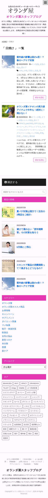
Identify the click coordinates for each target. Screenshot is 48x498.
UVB (25, 71)
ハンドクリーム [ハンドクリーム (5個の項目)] (9, 411)
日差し (19, 136)
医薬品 (5, 332)
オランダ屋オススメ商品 (13, 307)
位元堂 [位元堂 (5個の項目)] (26, 424)
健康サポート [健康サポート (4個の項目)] (14, 429)
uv (42, 123)
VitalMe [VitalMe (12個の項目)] (21, 388)
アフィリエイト (15, 464)
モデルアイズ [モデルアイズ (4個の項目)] (19, 420)
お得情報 (6, 310)
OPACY (22, 123)
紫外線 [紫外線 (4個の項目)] (22, 434)
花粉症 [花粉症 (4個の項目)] (5, 438)
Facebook (27, 464)
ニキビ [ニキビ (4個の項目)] (26, 406)
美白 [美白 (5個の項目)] (30, 434)
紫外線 (32, 136)
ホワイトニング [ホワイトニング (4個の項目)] (36, 415)
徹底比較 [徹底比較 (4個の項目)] (33, 429)
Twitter (36, 464)
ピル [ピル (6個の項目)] (4, 415)
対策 (42, 133)
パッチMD (35, 133)
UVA (21, 71)
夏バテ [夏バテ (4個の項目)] (24, 429)
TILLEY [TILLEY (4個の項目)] (6, 388)
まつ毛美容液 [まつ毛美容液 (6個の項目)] (32, 388)
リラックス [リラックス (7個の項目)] (7, 424)
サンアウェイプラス (33, 127)
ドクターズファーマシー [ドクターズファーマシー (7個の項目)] (12, 406)
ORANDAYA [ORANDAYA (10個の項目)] (34, 383)
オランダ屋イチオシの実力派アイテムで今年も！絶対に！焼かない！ (31, 109)
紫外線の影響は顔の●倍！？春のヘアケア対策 (30, 284)
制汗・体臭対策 (9, 329)
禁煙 (4, 347)
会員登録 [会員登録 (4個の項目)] (17, 424)
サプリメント (8, 318)
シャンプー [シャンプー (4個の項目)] (36, 397)
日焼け (31, 71)
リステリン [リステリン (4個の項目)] (31, 420)
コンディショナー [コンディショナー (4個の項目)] (22, 397)
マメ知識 (35, 64)
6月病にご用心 (24, 247)
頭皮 (36, 71)
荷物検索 (12, 462)
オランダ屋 (36, 117)
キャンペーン (8, 314)
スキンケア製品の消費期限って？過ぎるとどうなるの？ (31, 266)
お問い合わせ (23, 462)
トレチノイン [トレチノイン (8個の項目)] (38, 402)
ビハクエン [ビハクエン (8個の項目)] (34, 411)
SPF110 (37, 123)
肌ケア (24, 67)
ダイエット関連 (9, 321)
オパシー (20, 127)
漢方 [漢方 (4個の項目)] (16, 434)
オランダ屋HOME (13, 459)
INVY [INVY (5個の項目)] (16, 383)
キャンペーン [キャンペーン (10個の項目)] (8, 397)
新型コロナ (7, 340)
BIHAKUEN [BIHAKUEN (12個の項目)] (7, 383)
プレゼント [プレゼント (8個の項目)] (13, 415)
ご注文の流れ (27, 459)
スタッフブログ (36, 462)
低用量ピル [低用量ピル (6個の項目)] (36, 424)
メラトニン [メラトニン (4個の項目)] (7, 420)
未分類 (5, 343)
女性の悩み (7, 336)
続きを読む (39, 97)
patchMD (29, 123)
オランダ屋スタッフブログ (24, 16)
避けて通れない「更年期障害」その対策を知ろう (30, 231)
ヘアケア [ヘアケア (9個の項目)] (23, 415)
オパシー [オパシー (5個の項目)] (21, 392)
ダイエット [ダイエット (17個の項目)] (26, 402)
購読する (11, 182)
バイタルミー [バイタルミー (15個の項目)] (23, 411)
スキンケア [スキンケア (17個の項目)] (7, 402)
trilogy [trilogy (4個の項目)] (14, 388)
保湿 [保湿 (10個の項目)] (4, 429)
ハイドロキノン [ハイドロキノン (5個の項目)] (38, 406)
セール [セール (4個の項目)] (16, 402)
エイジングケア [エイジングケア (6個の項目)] (9, 392)
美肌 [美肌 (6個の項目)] (36, 434)
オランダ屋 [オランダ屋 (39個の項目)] (31, 392)
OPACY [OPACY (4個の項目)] (24, 383)
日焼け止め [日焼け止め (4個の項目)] (7, 434)
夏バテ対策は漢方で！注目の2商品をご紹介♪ (31, 213)
